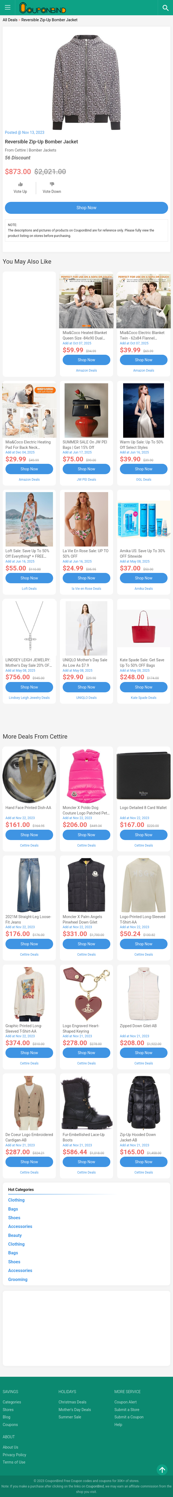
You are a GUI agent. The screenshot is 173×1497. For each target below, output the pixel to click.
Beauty (15, 1234)
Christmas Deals (72, 1401)
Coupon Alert (125, 1401)
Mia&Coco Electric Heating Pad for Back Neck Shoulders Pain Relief (28, 447)
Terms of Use (14, 1461)
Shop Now (86, 207)
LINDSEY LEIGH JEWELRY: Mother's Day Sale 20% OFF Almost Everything (28, 665)
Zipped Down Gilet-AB (138, 1025)
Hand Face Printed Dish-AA (28, 807)
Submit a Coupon (129, 1416)
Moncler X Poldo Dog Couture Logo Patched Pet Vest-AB (85, 812)
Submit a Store (126, 1409)
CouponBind (95, 1485)
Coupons (10, 1424)
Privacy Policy (14, 1454)
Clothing (16, 1199)
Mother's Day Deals (75, 1409)
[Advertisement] (29, 323)
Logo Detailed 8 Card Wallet (143, 807)
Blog (6, 1416)
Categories (12, 1401)
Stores (8, 1409)
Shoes (14, 1217)
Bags (13, 1208)
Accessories (20, 1225)
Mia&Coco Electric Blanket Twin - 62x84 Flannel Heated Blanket (142, 338)
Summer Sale (70, 1416)
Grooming (18, 1278)
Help (118, 1424)
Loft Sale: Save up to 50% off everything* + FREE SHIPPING (27, 556)
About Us (10, 1446)
